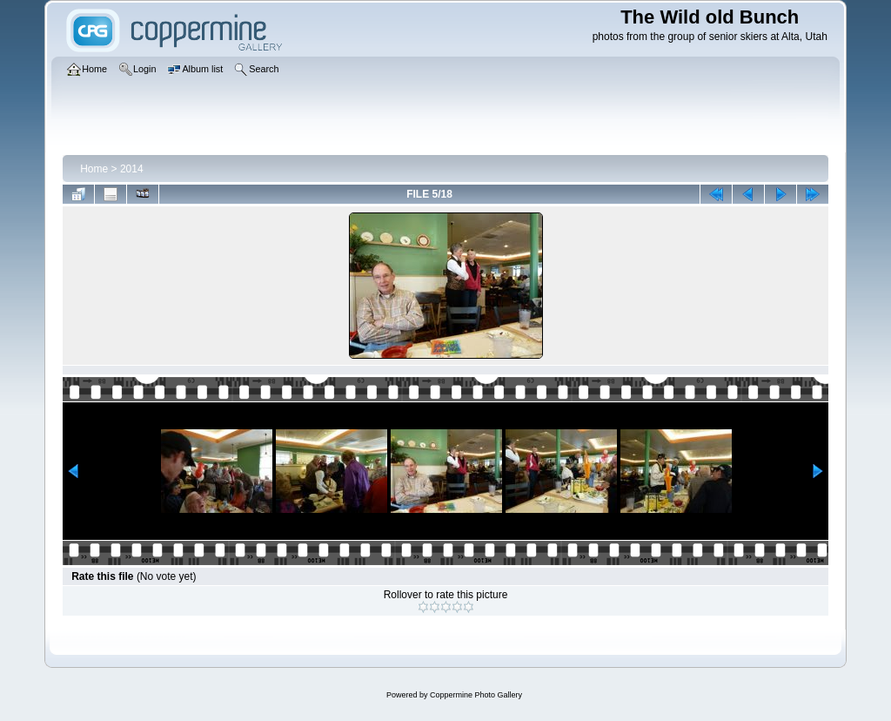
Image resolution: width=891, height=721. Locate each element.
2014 (132, 169)
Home (94, 169)
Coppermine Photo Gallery (476, 695)
